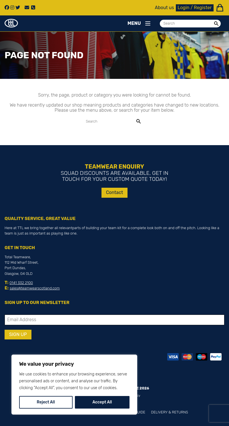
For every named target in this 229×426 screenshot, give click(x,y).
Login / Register (195, 7)
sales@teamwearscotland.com (35, 288)
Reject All (46, 402)
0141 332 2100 (21, 283)
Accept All (102, 402)
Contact (114, 192)
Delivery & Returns (169, 412)
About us (164, 7)
